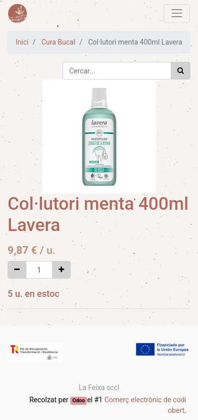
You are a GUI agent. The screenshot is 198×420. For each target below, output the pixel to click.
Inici (22, 42)
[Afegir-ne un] (61, 270)
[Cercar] (180, 71)
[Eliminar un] (17, 270)
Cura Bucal (58, 42)
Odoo (78, 400)
